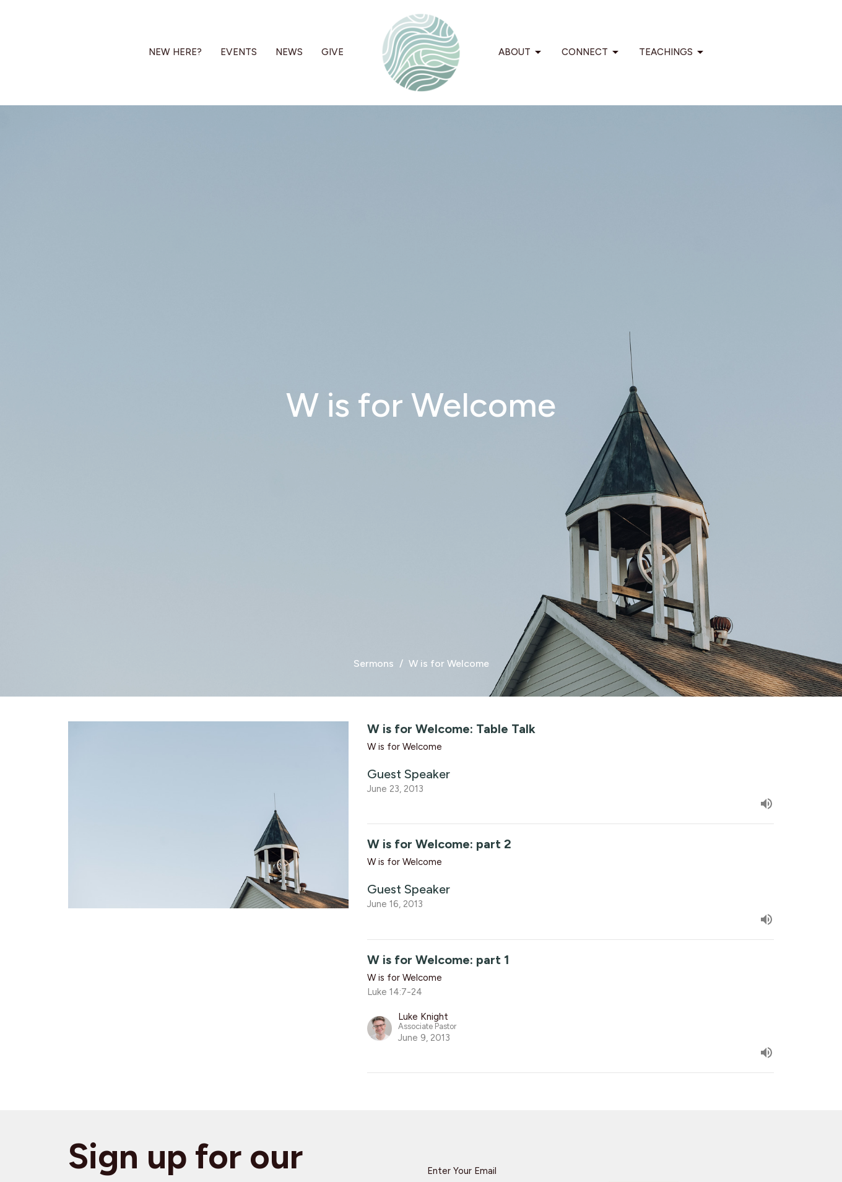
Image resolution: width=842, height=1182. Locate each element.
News (289, 52)
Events (238, 52)
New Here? (175, 52)
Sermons (374, 663)
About (520, 52)
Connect (591, 52)
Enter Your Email (462, 1170)
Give (332, 52)
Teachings (672, 52)
